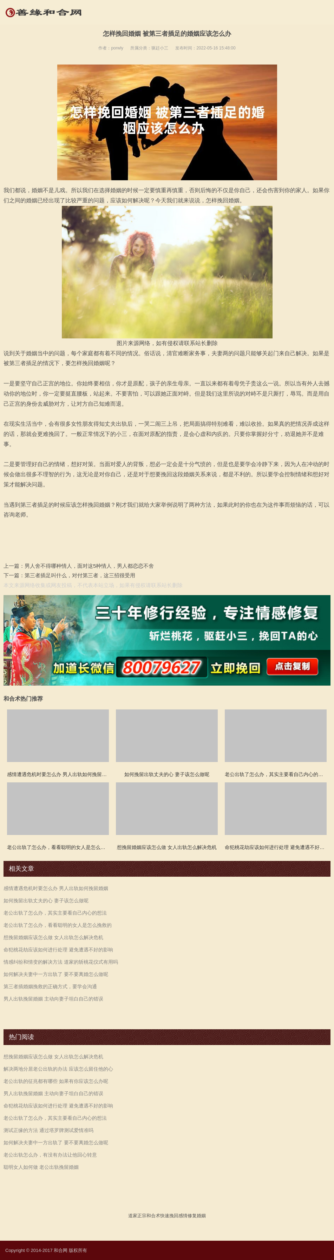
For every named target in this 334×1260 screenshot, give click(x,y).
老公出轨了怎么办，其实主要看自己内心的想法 (55, 913)
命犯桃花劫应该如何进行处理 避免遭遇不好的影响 (58, 949)
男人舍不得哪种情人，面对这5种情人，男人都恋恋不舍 (89, 566)
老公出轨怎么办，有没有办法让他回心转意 (50, 1155)
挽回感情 (178, 1215)
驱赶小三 (159, 48)
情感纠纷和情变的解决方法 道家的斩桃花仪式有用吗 (61, 962)
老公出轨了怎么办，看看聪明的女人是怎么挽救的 (58, 925)
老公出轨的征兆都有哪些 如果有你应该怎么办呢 (56, 1081)
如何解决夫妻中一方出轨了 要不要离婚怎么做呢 (56, 974)
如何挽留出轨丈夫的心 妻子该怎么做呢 (46, 900)
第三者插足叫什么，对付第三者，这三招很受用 (80, 575)
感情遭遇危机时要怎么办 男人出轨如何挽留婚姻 (56, 888)
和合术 (153, 1215)
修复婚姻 (197, 1215)
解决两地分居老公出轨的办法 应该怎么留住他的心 (58, 1069)
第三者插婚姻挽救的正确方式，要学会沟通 (50, 986)
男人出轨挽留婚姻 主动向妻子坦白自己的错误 (53, 999)
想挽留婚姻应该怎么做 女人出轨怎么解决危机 (53, 937)
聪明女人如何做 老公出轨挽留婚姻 (41, 1167)
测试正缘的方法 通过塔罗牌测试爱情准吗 (48, 1130)
